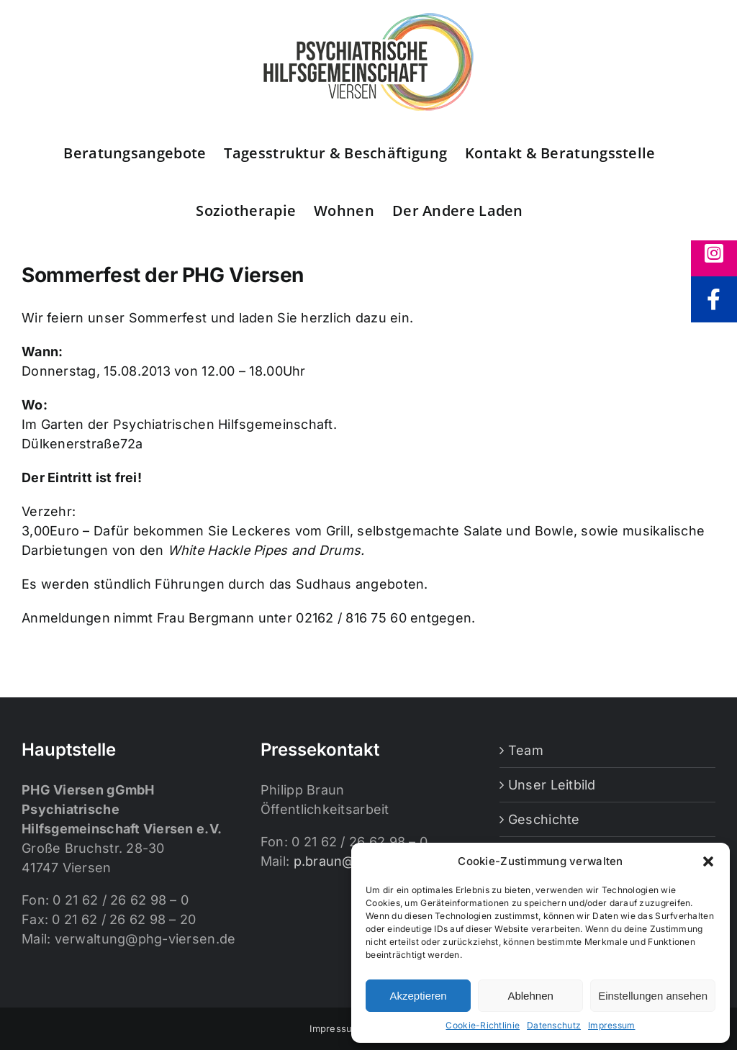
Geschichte (544, 819)
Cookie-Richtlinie (483, 1025)
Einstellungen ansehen (652, 996)
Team (525, 750)
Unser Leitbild (552, 784)
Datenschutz (554, 1025)
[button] (708, 861)
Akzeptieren (417, 996)
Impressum (611, 1025)
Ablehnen (530, 996)
